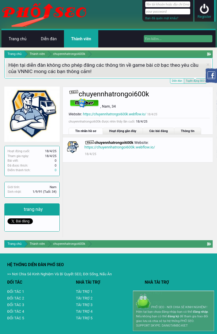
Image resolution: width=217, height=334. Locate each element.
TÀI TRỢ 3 (84, 305)
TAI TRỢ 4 (84, 311)
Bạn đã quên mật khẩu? (161, 18)
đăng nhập (200, 312)
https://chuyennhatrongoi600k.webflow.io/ (114, 114)
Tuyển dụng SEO (195, 80)
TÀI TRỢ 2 (84, 298)
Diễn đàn (177, 80)
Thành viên (81, 39)
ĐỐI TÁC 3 (15, 305)
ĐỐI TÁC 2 (15, 298)
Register (204, 16)
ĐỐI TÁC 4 (15, 311)
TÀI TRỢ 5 (84, 318)
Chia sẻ (15, 209)
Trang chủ (18, 39)
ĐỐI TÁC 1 (15, 291)
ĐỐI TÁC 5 (15, 318)
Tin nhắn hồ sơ (85, 131)
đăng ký (173, 316)
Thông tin (187, 131)
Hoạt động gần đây (122, 131)
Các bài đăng (158, 131)
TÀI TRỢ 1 (84, 291)
